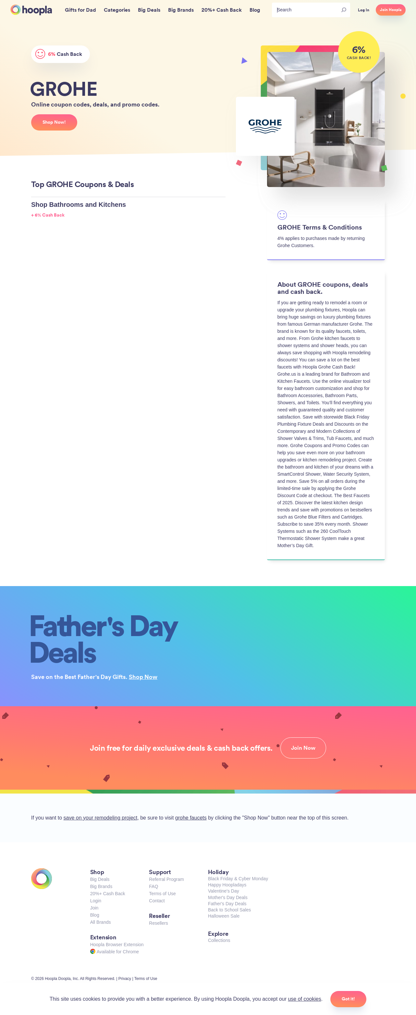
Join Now (303, 747)
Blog (94, 915)
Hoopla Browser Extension (117, 944)
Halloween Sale (223, 916)
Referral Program (166, 879)
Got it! (348, 999)
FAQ (153, 886)
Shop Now (143, 677)
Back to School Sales (229, 909)
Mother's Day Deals (228, 897)
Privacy (124, 978)
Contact (157, 900)
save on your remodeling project (101, 818)
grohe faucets (191, 818)
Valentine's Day (223, 891)
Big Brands (101, 886)
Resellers (158, 923)
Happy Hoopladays (227, 884)
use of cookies (304, 999)
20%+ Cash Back (107, 893)
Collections (219, 940)
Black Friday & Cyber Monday (238, 878)
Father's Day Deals (227, 903)
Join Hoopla (390, 10)
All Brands (100, 922)
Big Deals (100, 879)
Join (94, 907)
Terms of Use (162, 893)
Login (95, 900)
